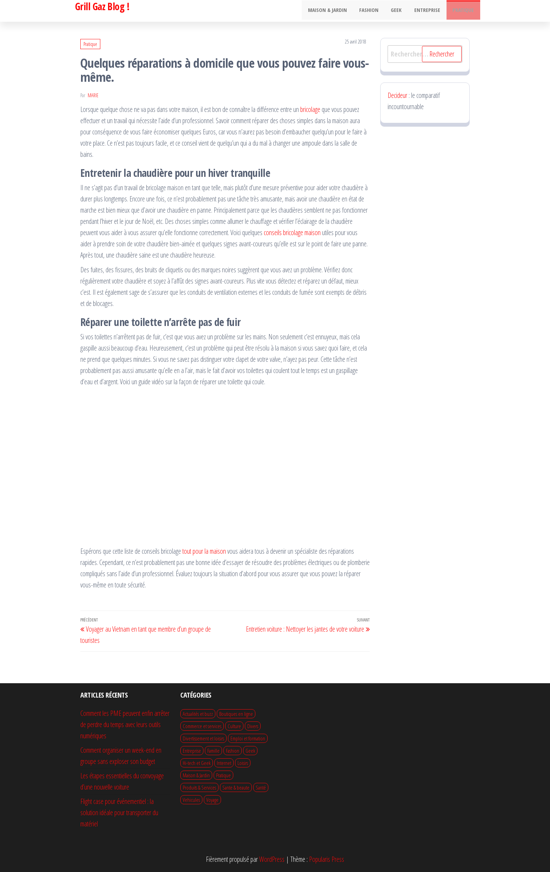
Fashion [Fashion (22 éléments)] (232, 750)
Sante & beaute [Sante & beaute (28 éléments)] (235, 787)
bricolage (310, 109)
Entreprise (430, 10)
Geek (401, 10)
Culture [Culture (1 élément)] (234, 726)
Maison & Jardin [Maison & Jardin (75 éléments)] (196, 775)
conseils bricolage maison (292, 232)
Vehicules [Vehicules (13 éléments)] (191, 799)
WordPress (271, 859)
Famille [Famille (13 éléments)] (213, 750)
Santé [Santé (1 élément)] (261, 787)
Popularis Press (326, 859)
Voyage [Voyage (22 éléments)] (212, 799)
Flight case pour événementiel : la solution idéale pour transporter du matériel (119, 812)
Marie (93, 95)
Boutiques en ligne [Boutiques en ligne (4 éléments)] (236, 713)
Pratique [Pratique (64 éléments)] (223, 775)
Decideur (397, 95)
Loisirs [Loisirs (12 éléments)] (242, 762)
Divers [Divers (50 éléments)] (252, 726)
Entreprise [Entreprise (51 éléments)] (192, 750)
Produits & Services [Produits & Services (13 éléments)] (199, 787)
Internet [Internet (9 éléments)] (224, 762)
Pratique (464, 10)
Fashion (375, 10)
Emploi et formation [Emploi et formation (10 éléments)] (247, 738)
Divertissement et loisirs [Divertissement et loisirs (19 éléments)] (203, 738)
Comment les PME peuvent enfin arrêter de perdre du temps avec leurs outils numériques (124, 724)
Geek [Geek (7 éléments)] (250, 750)
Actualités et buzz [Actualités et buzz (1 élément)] (198, 713)
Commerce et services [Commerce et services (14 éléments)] (202, 726)
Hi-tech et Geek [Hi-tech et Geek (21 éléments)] (196, 762)
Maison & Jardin (335, 10)
